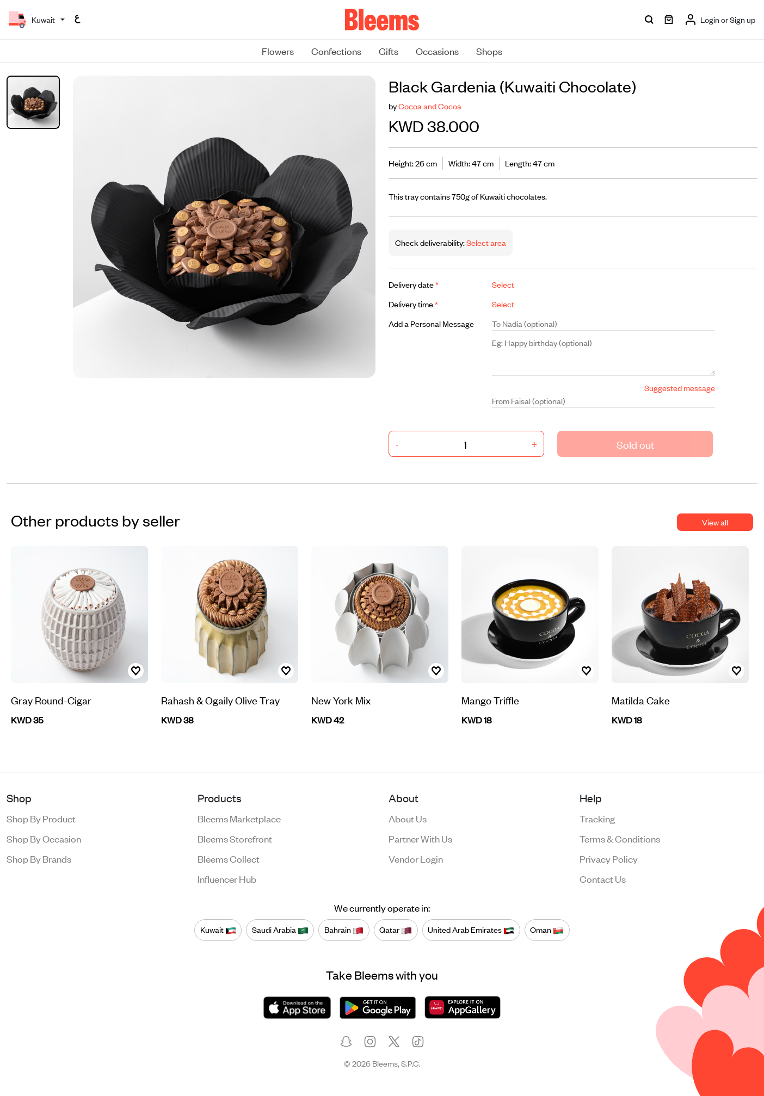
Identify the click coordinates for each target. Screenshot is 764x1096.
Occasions (437, 50)
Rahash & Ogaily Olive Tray (220, 700)
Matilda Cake (641, 700)
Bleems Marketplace (239, 818)
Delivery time (413, 303)
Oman (547, 930)
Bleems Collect (229, 858)
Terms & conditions (620, 838)
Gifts (388, 50)
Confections (336, 50)
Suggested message (679, 387)
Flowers (278, 50)
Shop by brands (39, 858)
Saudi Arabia (280, 930)
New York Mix (341, 700)
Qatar (395, 930)
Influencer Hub (227, 878)
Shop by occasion (44, 838)
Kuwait (218, 930)
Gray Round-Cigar (51, 700)
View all (715, 522)
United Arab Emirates (471, 930)
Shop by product (41, 818)
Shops (489, 50)
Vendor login (416, 858)
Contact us (603, 878)
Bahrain (343, 930)
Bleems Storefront (235, 838)
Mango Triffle (490, 700)
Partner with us (420, 838)
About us (408, 818)
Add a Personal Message (431, 323)
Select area (485, 242)
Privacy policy (609, 858)
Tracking (597, 818)
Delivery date (414, 284)
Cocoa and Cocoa (429, 106)
